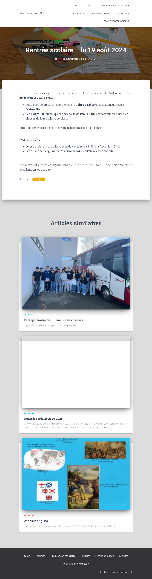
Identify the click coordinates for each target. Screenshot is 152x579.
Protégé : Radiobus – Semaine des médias (53, 320)
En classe (38, 179)
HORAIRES (78, 13)
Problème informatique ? (116, 21)
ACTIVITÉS (123, 13)
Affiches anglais (36, 521)
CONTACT (90, 5)
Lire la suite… (102, 427)
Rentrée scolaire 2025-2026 (43, 418)
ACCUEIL (74, 5)
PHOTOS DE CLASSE (101, 13)
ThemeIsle (128, 572)
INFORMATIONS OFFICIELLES (115, 5)
